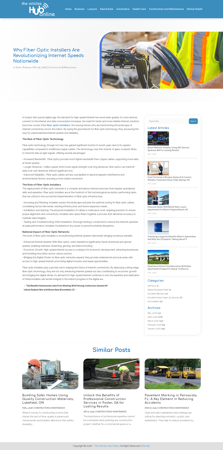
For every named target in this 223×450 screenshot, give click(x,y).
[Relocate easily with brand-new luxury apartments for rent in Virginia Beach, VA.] (158, 198)
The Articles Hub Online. (106, 446)
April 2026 (152, 317)
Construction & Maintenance (62, 67)
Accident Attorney (156, 294)
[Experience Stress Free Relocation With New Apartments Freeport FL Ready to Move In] (158, 257)
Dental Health (195, 9)
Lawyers (92, 9)
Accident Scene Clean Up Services (163, 297)
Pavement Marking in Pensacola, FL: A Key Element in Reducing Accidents (171, 399)
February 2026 (154, 325)
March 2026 (153, 321)
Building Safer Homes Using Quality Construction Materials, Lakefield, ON (48, 399)
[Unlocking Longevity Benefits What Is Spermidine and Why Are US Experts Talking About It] (158, 227)
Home (68, 9)
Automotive (122, 9)
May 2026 (152, 313)
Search (193, 121)
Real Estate (106, 9)
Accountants (153, 301)
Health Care (139, 9)
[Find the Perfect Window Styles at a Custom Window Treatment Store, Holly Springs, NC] (158, 168)
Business (79, 9)
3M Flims (152, 286)
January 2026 (154, 329)
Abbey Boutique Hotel (158, 290)
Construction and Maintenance (166, 9)
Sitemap (145, 446)
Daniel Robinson (24, 67)
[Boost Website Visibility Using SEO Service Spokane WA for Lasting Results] (158, 138)
